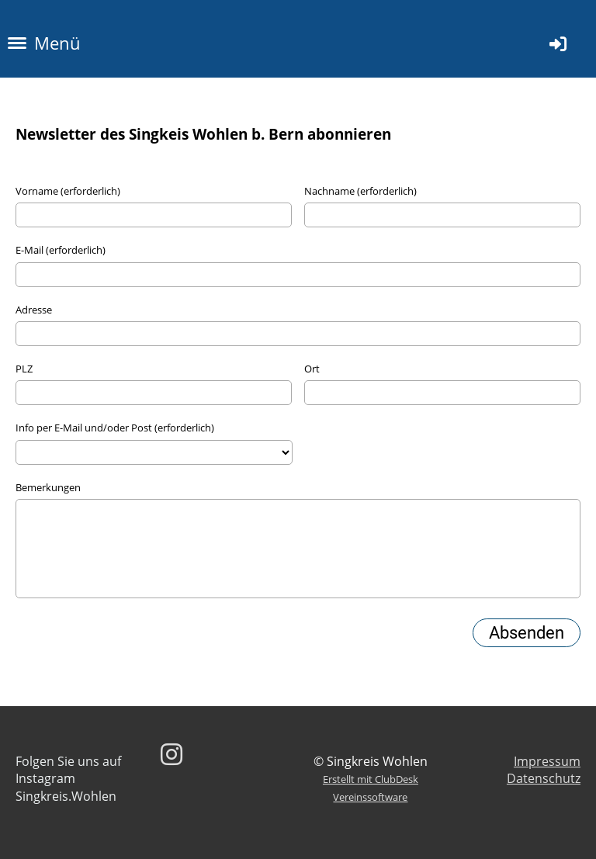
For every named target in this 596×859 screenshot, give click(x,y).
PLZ (24, 369)
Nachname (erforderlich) (360, 191)
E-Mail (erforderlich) (61, 250)
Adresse (34, 310)
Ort (312, 369)
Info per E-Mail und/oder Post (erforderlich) (115, 428)
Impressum (547, 761)
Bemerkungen (48, 487)
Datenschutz (543, 778)
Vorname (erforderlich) (68, 191)
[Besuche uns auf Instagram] (171, 754)
